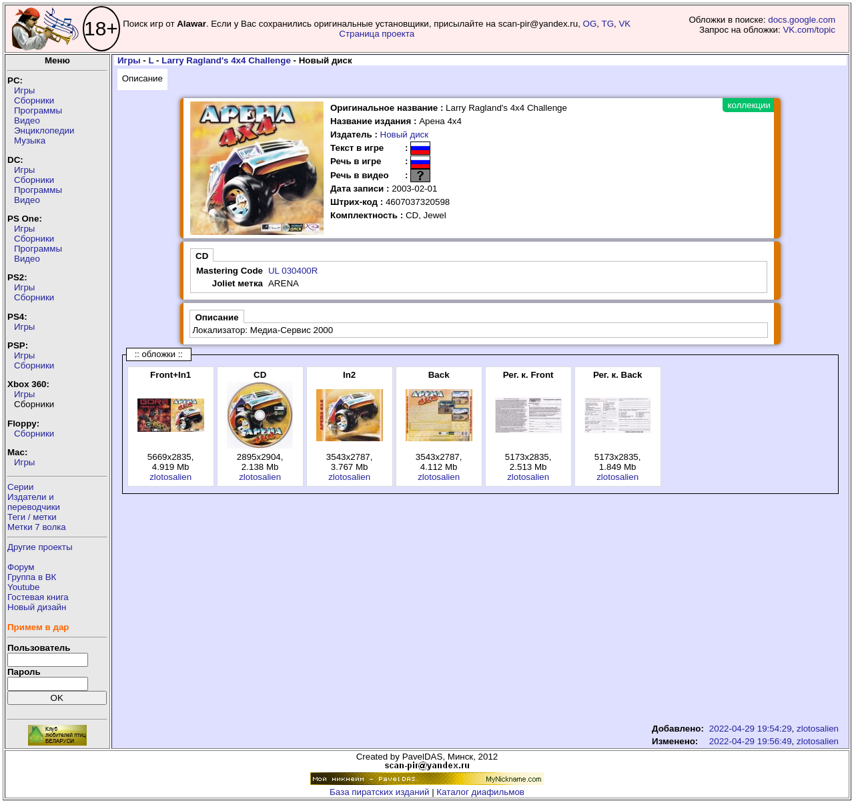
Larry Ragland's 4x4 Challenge (226, 60)
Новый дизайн (36, 607)
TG (608, 24)
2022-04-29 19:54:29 (750, 729)
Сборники (34, 100)
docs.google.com (801, 20)
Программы (38, 110)
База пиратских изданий (379, 792)
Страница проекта (376, 34)
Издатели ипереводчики (33, 502)
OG (590, 24)
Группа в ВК (31, 577)
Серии (20, 487)
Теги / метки (32, 517)
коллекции (749, 105)
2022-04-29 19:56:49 (750, 741)
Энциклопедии (44, 130)
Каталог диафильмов (480, 792)
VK (624, 24)
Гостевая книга (38, 597)
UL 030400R (293, 271)
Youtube (23, 587)
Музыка (29, 141)
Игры (24, 90)
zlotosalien (170, 477)
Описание (142, 78)
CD (201, 256)
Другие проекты (40, 547)
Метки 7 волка (36, 527)
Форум (21, 567)
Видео (27, 120)
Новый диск (404, 134)
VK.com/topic (809, 30)
